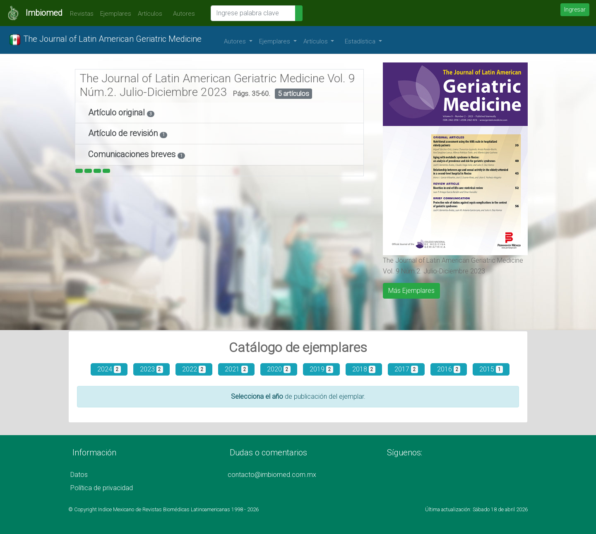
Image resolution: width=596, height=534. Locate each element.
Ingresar (575, 9)
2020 (279, 369)
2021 (236, 369)
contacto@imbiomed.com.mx (272, 475)
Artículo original (117, 112)
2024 (109, 369)
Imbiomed (44, 13)
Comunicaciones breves (133, 154)
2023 (151, 369)
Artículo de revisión (124, 133)
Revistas (80, 13)
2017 (406, 369)
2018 (364, 369)
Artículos (150, 13)
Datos (79, 475)
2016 (449, 369)
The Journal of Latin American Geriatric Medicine (105, 40)
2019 (321, 369)
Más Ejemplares (411, 291)
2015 (491, 369)
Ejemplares (115, 13)
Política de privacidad (101, 488)
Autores (182, 13)
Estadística (361, 41)
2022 (194, 369)
